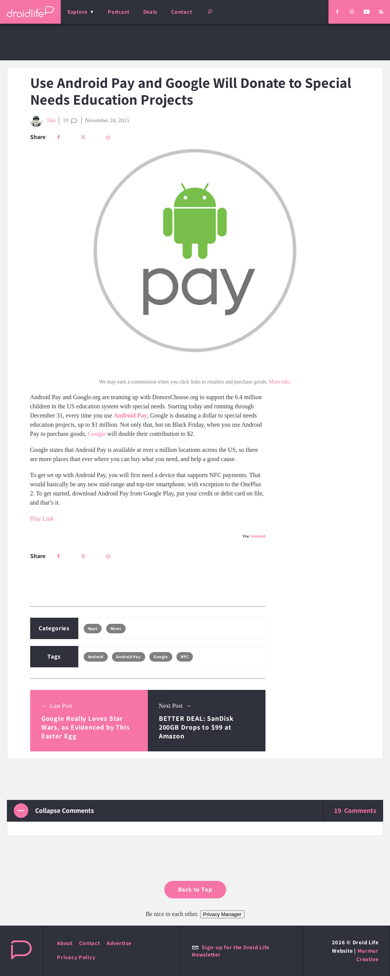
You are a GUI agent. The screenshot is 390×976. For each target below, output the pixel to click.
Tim (43, 121)
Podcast (118, 11)
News (115, 628)
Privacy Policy (76, 957)
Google (97, 434)
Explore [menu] (77, 11)
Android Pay (130, 415)
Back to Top (195, 889)
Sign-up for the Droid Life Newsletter (230, 951)
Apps (92, 628)
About (65, 943)
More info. (280, 382)
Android (258, 536)
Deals (150, 11)
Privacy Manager (222, 914)
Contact (181, 11)
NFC (185, 656)
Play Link (42, 518)
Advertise (119, 943)
